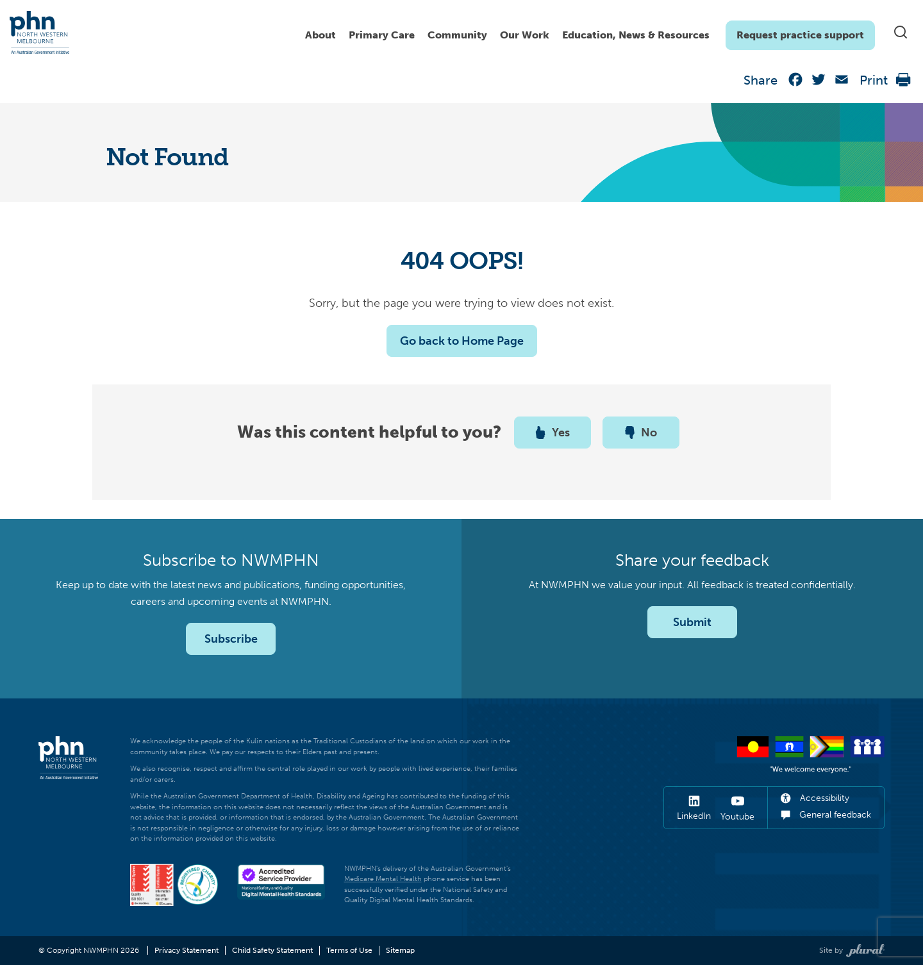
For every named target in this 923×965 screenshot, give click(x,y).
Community (457, 35)
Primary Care (382, 35)
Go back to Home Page (462, 341)
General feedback (826, 814)
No (641, 432)
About (320, 35)
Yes (552, 432)
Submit (692, 622)
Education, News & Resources (636, 35)
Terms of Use (349, 950)
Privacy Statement (186, 950)
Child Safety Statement (272, 950)
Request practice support (800, 35)
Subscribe (231, 639)
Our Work (524, 35)
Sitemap (400, 950)
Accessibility (815, 798)
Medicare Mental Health (383, 879)
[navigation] (587, 32)
